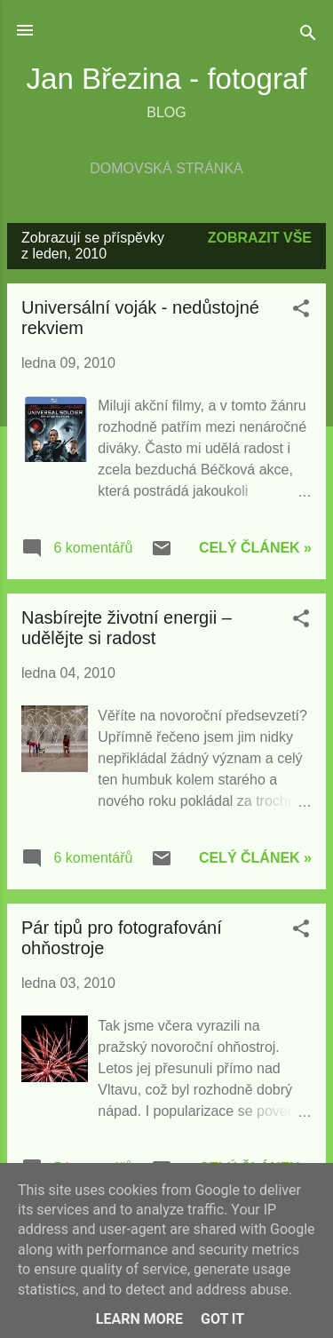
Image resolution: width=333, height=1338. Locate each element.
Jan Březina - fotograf (167, 78)
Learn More (139, 1318)
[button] (301, 311)
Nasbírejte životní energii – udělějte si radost (126, 628)
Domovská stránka (166, 168)
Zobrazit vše (260, 237)
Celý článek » (255, 547)
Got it (222, 1318)
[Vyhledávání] (308, 36)
